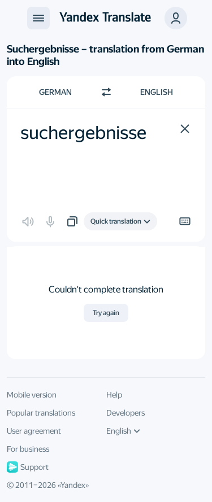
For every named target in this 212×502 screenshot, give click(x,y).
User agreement (34, 430)
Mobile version (32, 394)
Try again (106, 313)
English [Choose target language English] (156, 92)
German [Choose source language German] (55, 92)
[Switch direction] (106, 92)
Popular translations (41, 412)
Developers (125, 412)
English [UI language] (123, 430)
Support (28, 467)
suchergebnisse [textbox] (83, 132)
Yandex (72, 485)
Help (114, 394)
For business (28, 448)
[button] (185, 128)
